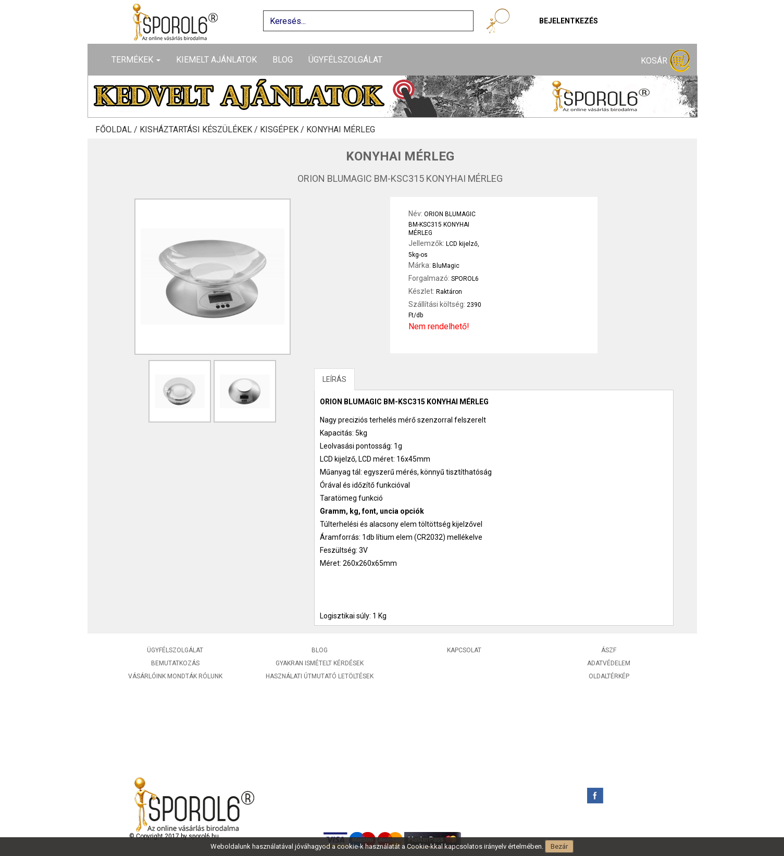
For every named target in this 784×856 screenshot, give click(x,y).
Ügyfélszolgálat (345, 60)
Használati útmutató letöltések (320, 676)
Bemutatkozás (175, 663)
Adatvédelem (608, 663)
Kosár (665, 61)
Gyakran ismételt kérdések (320, 663)
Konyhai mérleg (340, 130)
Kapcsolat (464, 650)
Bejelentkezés (568, 21)
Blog (282, 60)
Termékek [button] (135, 60)
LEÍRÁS (334, 379)
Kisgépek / (283, 130)
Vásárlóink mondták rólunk (175, 676)
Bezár (559, 846)
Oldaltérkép (609, 676)
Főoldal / (117, 130)
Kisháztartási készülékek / (200, 130)
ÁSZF (608, 650)
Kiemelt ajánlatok (216, 60)
